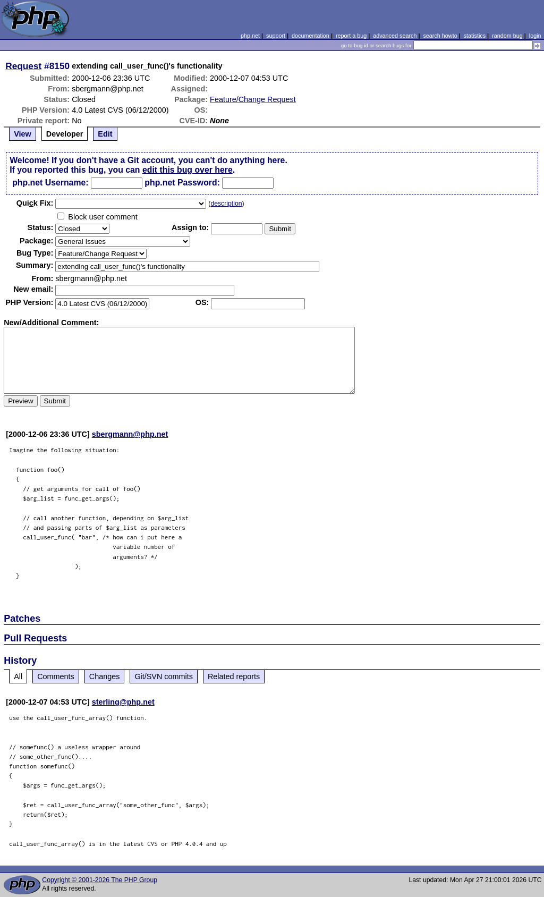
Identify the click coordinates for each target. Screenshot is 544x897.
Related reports (234, 676)
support (275, 35)
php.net (250, 35)
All (18, 676)
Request (23, 66)
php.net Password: (182, 182)
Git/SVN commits (163, 676)
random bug (507, 35)
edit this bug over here (187, 169)
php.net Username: (50, 182)
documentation (310, 35)
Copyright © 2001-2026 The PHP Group (99, 880)
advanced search (394, 35)
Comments (55, 676)
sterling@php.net (123, 702)
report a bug (351, 35)
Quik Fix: (35, 203)
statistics (475, 35)
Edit (105, 134)
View (22, 134)
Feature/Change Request (253, 99)
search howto (440, 35)
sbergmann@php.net (130, 434)
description (226, 203)
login (535, 35)
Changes (104, 676)
